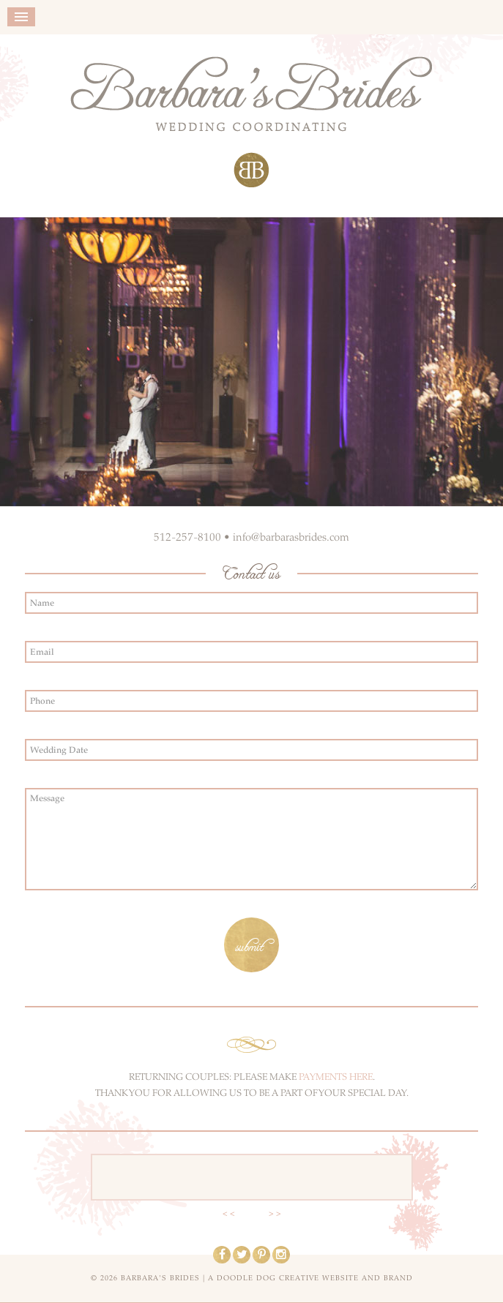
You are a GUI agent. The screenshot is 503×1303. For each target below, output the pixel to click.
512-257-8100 (187, 537)
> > (275, 1213)
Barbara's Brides (251, 122)
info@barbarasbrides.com (291, 537)
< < (229, 1213)
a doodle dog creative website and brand (310, 1278)
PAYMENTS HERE (336, 1077)
